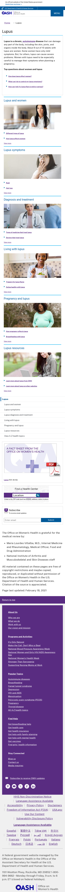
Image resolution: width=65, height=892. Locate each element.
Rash (8, 183)
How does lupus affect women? (19, 76)
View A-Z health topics (14, 436)
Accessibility (15, 805)
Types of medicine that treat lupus (19, 232)
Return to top (8, 600)
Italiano (55, 839)
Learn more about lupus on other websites (21, 386)
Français (14, 839)
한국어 (54, 830)
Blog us (12, 759)
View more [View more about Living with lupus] (7, 292)
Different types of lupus (15, 133)
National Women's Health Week (23, 658)
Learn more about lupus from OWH (19, 381)
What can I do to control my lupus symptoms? (25, 81)
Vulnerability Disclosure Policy (34, 818)
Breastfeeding (15, 682)
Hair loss (9, 188)
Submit (51, 520)
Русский (25, 834)
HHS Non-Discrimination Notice (32, 796)
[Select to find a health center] (38, 495)
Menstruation (14, 696)
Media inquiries (15, 765)
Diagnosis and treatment (19, 199)
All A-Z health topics (18, 710)
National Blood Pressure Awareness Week (29, 649)
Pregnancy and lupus (13, 425)
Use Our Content (34, 814)
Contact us (13, 762)
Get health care (15, 727)
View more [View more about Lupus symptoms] (7, 193)
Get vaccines (14, 741)
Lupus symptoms (12, 409)
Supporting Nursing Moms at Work (25, 665)
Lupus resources (11, 431)
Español (11, 830)
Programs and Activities (20, 636)
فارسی (41, 843)
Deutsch (16, 843)
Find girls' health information (22, 744)
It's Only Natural (16, 642)
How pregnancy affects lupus (17, 331)
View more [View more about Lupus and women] (7, 143)
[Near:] (25, 495)
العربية (37, 834)
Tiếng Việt (41, 830)
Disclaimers (55, 805)
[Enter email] (22, 520)
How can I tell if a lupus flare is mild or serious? (25, 87)
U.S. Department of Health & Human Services (19, 8)
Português (41, 839)
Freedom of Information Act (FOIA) (27, 809)
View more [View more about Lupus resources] (7, 391)
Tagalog (11, 834)
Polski (27, 839)
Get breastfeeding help (19, 724)
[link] (7, 778)
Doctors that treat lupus (15, 238)
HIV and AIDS (14, 693)
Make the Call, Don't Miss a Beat (24, 645)
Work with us (14, 624)
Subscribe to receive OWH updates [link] (27, 778)
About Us (12, 612)
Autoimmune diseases (19, 679)
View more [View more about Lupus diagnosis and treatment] (7, 242)
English (53, 843)
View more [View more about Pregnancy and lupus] (7, 341)
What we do (14, 621)
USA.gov (57, 809)
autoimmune (29, 41)
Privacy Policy (35, 805)
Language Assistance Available (34, 800)
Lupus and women (12, 404)
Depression (13, 689)
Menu (57, 13)
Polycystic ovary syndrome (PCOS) (25, 700)
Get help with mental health (22, 738)
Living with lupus (11, 420)
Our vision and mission (19, 628)
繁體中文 (25, 830)
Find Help (13, 718)
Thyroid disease (16, 706)
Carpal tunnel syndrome (20, 686)
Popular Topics (15, 674)
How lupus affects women (15, 139)
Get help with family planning (22, 734)
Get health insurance (18, 731)
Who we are (14, 617)
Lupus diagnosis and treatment (18, 415)
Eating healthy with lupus (15, 287)
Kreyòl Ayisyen (54, 834)
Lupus (5, 399)
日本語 (29, 843)
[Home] (13, 14)
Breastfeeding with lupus (15, 337)
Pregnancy (13, 703)
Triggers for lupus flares (15, 282)
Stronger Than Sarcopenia (21, 661)
